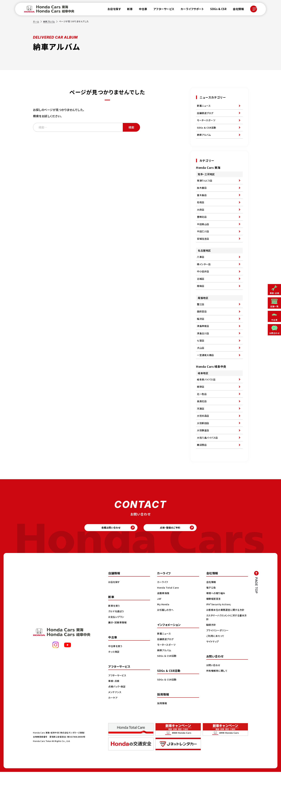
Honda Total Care (168, 626)
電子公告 (211, 626)
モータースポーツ (206, 122)
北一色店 (202, 423)
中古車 (141, 10)
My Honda (163, 643)
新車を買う (114, 645)
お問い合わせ (213, 704)
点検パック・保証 (117, 725)
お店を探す (112, 10)
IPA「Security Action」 (220, 643)
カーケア (113, 736)
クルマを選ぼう (116, 650)
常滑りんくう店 (205, 186)
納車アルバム (50, 21)
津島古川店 (203, 356)
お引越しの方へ (166, 649)
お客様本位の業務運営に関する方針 (226, 649)
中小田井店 (203, 287)
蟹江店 (201, 323)
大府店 (201, 219)
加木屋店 (202, 194)
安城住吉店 (203, 252)
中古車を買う (115, 685)
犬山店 (201, 373)
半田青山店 (203, 235)
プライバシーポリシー (218, 669)
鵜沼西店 (202, 481)
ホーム (36, 21)
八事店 (201, 271)
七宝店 (201, 364)
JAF (159, 638)
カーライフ (163, 621)
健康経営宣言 (214, 638)
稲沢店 (201, 340)
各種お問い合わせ (103, 565)
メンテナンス (115, 731)
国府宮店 (202, 331)
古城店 (201, 296)
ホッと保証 (114, 691)
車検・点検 (114, 720)
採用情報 (162, 742)
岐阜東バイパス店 (207, 406)
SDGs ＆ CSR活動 (167, 695)
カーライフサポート (190, 10)
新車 (127, 10)
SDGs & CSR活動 (207, 131)
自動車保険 (163, 632)
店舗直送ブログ (206, 114)
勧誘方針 (211, 664)
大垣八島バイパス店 (208, 472)
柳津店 (201, 415)
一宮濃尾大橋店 (206, 381)
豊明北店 (202, 227)
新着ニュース (204, 106)
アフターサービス (161, 10)
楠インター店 (204, 279)
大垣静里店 (203, 464)
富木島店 (202, 202)
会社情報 (236, 10)
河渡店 (201, 439)
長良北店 (202, 431)
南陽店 (201, 304)
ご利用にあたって (215, 675)
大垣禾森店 (203, 448)
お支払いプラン (116, 656)
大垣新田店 (203, 456)
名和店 (201, 210)
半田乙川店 (203, 243)
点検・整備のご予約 (177, 565)
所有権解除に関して (217, 710)
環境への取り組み (216, 632)
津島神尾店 (203, 348)
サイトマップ (213, 680)
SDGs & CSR (216, 10)
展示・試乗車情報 (118, 661)
